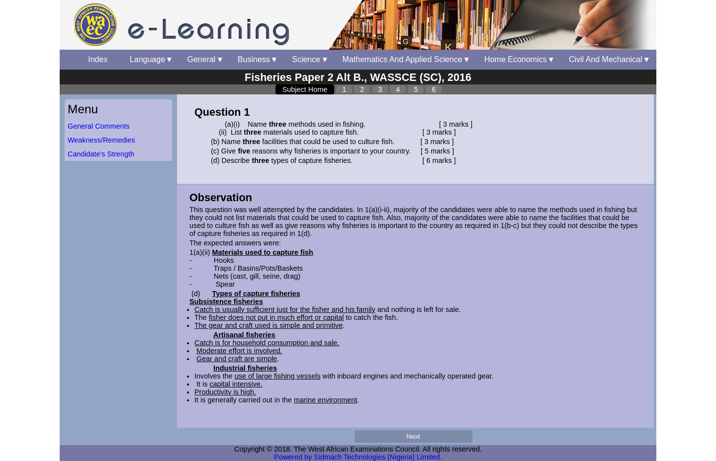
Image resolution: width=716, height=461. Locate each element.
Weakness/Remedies (101, 140)
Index (101, 59)
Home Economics (518, 59)
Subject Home (304, 89)
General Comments (99, 126)
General (204, 59)
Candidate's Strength (101, 154)
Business (257, 59)
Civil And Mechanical (608, 59)
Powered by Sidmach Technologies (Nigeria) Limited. (358, 457)
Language (151, 59)
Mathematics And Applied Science (405, 59)
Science (309, 59)
